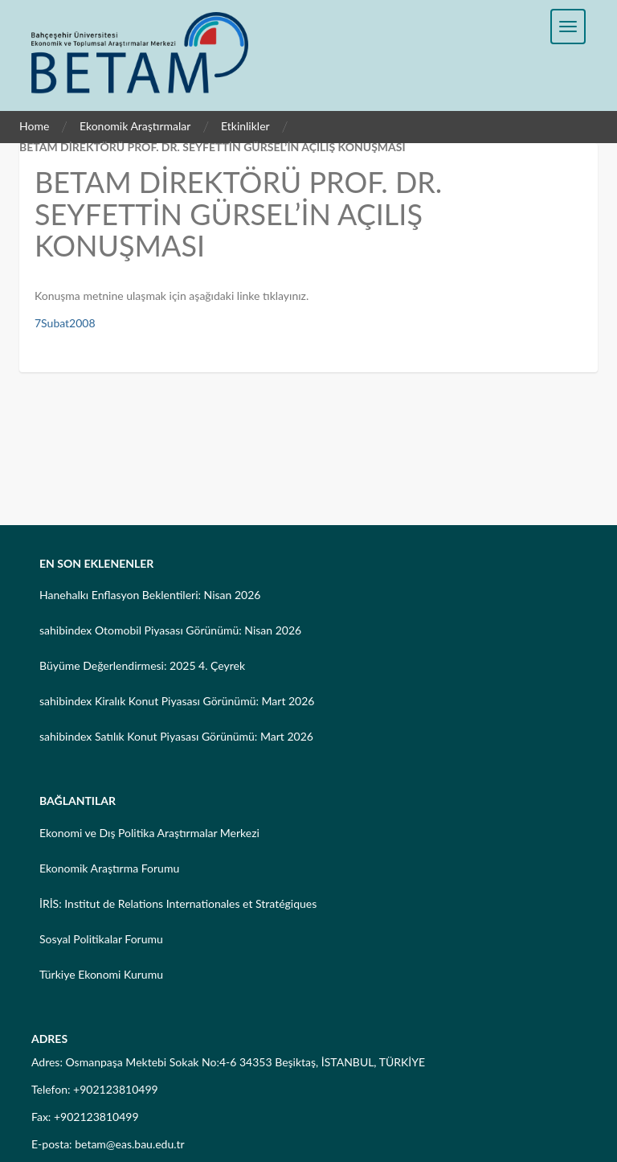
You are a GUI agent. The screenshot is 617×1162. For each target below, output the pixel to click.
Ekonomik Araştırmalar (135, 126)
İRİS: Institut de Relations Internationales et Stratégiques (178, 903)
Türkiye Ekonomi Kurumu (101, 974)
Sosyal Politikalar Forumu (101, 939)
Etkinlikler (245, 126)
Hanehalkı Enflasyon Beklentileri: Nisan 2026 (149, 595)
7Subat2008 (65, 323)
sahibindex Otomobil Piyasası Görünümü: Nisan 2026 (170, 630)
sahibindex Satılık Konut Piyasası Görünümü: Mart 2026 (176, 736)
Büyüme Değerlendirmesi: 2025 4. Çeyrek (142, 665)
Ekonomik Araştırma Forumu (109, 868)
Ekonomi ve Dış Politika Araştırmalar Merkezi (149, 833)
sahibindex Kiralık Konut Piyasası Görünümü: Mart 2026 (176, 701)
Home (34, 126)
